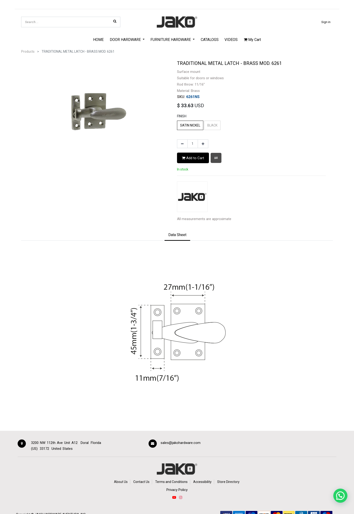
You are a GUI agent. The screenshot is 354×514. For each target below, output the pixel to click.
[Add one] (203, 143)
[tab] (177, 235)
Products (28, 51)
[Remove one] (182, 143)
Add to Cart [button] (193, 158)
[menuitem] (98, 39)
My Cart (252, 39)
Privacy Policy (177, 490)
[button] (216, 158)
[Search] (115, 21)
